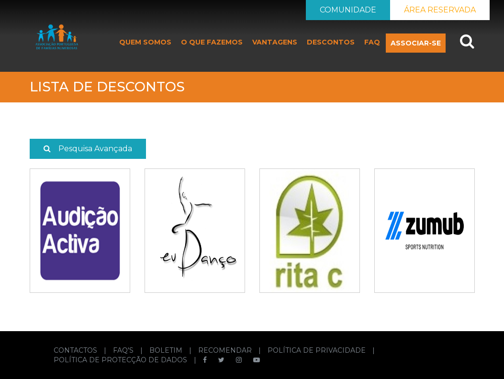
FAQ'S (124, 350)
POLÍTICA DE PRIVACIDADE (318, 350)
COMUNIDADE (348, 9)
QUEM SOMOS (145, 42)
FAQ (372, 42)
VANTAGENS (274, 42)
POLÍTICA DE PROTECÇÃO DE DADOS (121, 360)
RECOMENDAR (226, 350)
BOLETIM (166, 350)
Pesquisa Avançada (88, 148)
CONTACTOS (76, 350)
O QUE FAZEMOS (212, 42)
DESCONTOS (331, 42)
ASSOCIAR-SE (416, 43)
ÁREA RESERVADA (440, 9)
